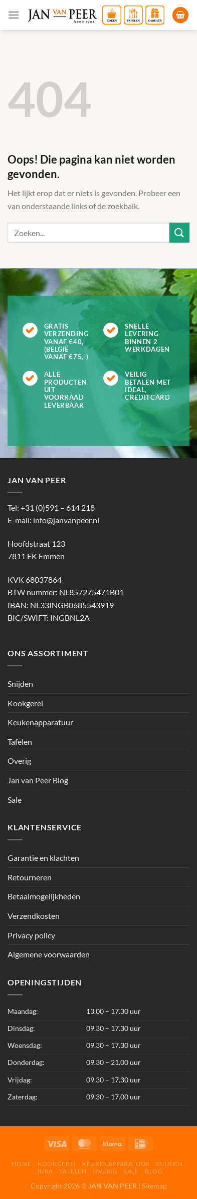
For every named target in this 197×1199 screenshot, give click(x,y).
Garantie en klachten (43, 857)
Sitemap (154, 1185)
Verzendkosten (34, 915)
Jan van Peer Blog (38, 780)
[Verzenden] (179, 232)
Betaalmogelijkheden (44, 896)
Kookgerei (25, 703)
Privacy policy (31, 935)
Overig (19, 760)
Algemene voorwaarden (49, 954)
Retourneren (30, 877)
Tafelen (20, 741)
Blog (153, 1171)
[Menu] (14, 15)
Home (21, 1163)
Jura (45, 1171)
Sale (15, 799)
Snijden (20, 683)
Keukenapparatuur (40, 722)
